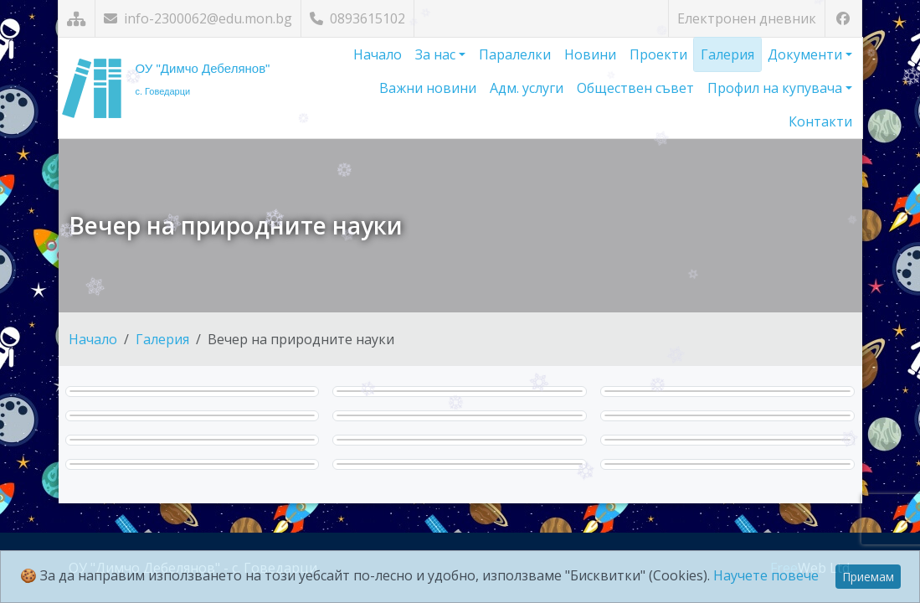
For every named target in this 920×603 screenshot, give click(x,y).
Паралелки (515, 54)
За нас (437, 54)
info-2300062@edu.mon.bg (198, 18)
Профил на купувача (776, 88)
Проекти (658, 54)
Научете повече (766, 575)
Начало (377, 54)
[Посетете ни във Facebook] (843, 19)
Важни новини (427, 88)
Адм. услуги (526, 88)
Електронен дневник (746, 18)
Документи (806, 54)
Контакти (820, 121)
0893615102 (357, 18)
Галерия (727, 54)
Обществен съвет (635, 88)
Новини (590, 54)
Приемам (868, 577)
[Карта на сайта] (76, 19)
